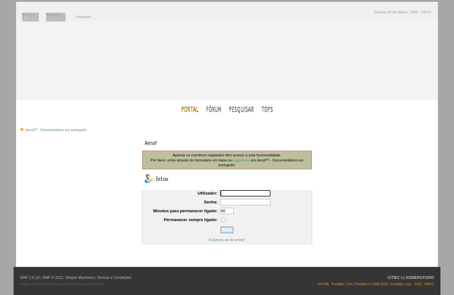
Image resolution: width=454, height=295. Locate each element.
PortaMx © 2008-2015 (372, 284)
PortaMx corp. (401, 284)
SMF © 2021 (53, 277)
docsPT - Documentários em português (227, 60)
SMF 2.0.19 (29, 277)
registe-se (242, 160)
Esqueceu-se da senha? (227, 240)
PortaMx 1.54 (341, 284)
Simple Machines (79, 277)
